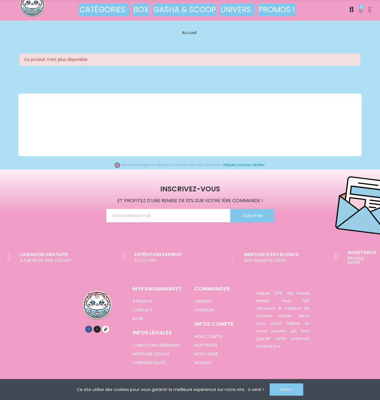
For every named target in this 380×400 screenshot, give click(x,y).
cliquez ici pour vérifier (244, 164)
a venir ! (256, 389)
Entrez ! (286, 389)
